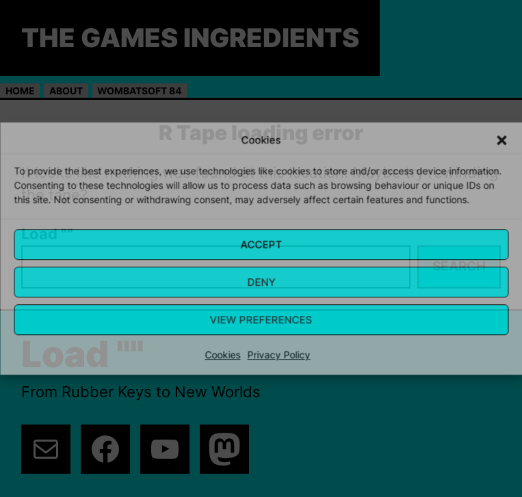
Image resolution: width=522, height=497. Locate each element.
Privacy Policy (279, 354)
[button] (501, 140)
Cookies (223, 354)
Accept (261, 244)
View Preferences (261, 319)
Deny (261, 282)
